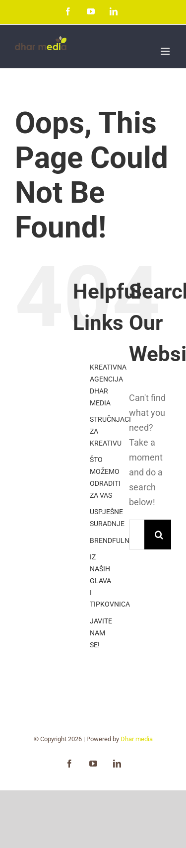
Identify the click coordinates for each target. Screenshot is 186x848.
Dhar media (137, 739)
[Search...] (136, 534)
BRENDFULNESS (115, 540)
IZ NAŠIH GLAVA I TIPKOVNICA (110, 580)
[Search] (159, 534)
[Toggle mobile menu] (166, 51)
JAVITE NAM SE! (101, 633)
